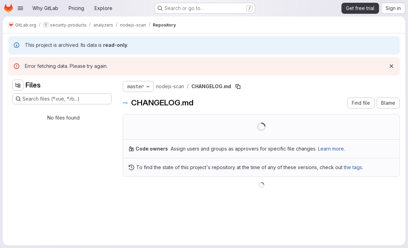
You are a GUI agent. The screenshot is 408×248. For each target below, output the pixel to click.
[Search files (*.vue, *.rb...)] (62, 98)
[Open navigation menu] (20, 8)
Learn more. (331, 149)
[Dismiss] (391, 66)
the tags (353, 167)
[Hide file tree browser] (17, 85)
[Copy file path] (237, 86)
